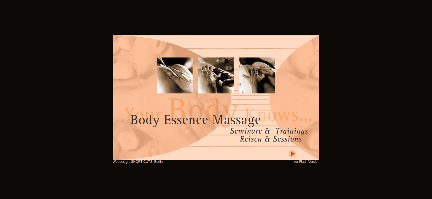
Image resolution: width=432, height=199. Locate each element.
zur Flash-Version (306, 162)
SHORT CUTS (142, 162)
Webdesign (121, 162)
